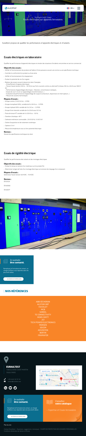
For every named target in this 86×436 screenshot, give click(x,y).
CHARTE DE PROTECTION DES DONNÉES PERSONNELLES (58, 429)
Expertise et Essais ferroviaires (62, 410)
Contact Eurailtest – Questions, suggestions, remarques (21, 429)
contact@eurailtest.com (14, 381)
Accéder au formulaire (14, 279)
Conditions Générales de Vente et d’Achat (17, 431)
